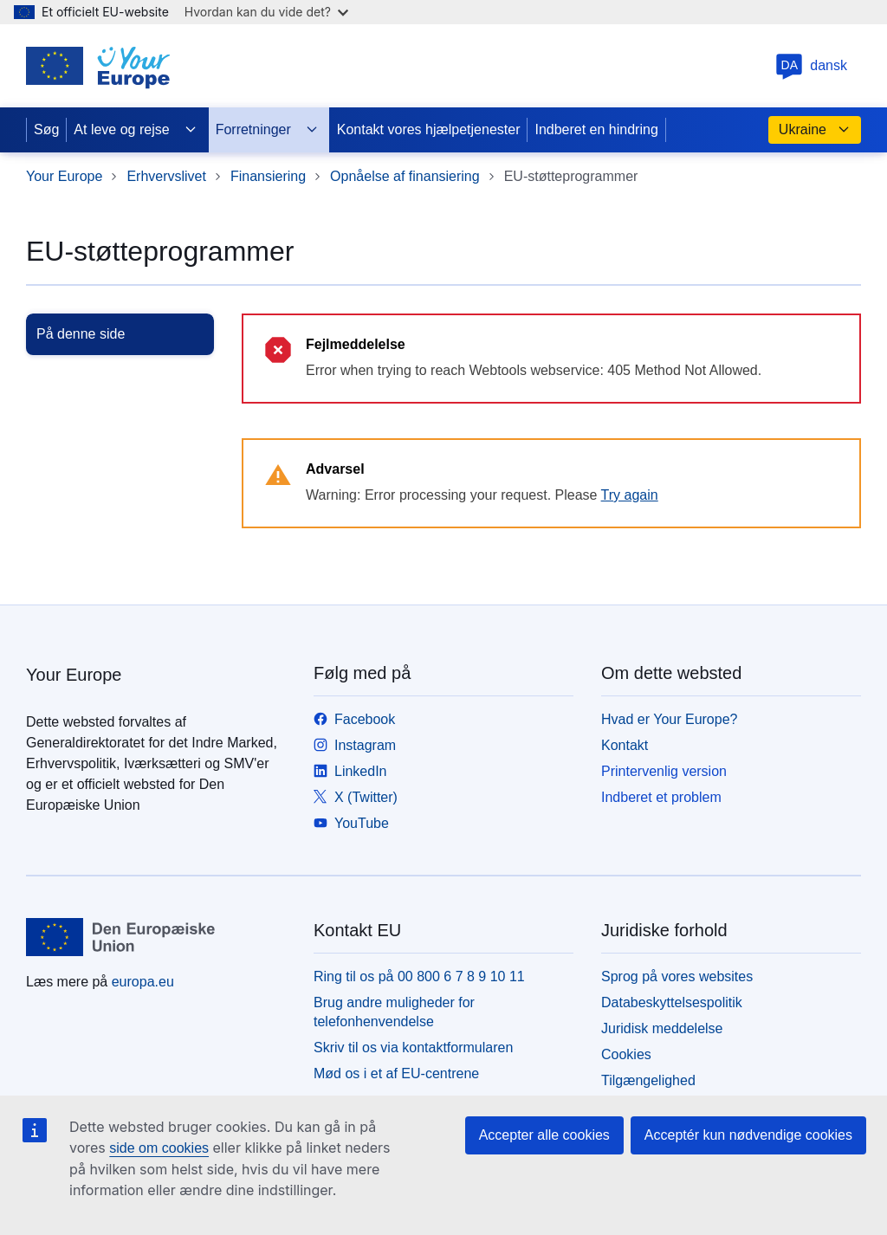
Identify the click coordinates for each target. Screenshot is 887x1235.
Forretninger (267, 130)
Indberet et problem (661, 797)
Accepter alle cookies (544, 1135)
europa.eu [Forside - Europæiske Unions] (143, 981)
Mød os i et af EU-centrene (396, 1073)
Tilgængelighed (648, 1080)
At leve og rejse (135, 130)
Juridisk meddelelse (662, 1028)
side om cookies (159, 1148)
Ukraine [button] (815, 130)
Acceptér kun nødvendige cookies (748, 1135)
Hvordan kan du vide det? (266, 11)
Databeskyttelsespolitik (671, 1002)
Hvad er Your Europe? (669, 719)
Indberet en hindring (595, 129)
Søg (46, 129)
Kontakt (624, 745)
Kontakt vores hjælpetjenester (429, 129)
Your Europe (64, 176)
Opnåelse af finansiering (405, 176)
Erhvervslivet (166, 176)
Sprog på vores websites (677, 976)
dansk (811, 65)
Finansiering (268, 176)
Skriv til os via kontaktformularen (413, 1047)
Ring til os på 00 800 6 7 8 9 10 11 (419, 976)
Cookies (626, 1054)
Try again (629, 495)
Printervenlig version (664, 771)
